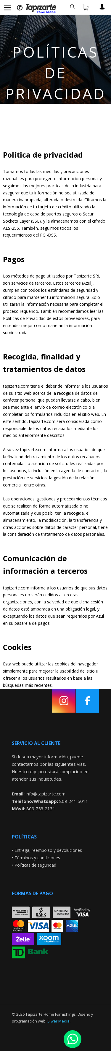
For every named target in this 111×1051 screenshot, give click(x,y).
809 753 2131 (40, 808)
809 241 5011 (73, 801)
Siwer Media (58, 1021)
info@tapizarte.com (45, 794)
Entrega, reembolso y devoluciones (48, 850)
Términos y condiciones (37, 857)
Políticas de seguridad (35, 865)
